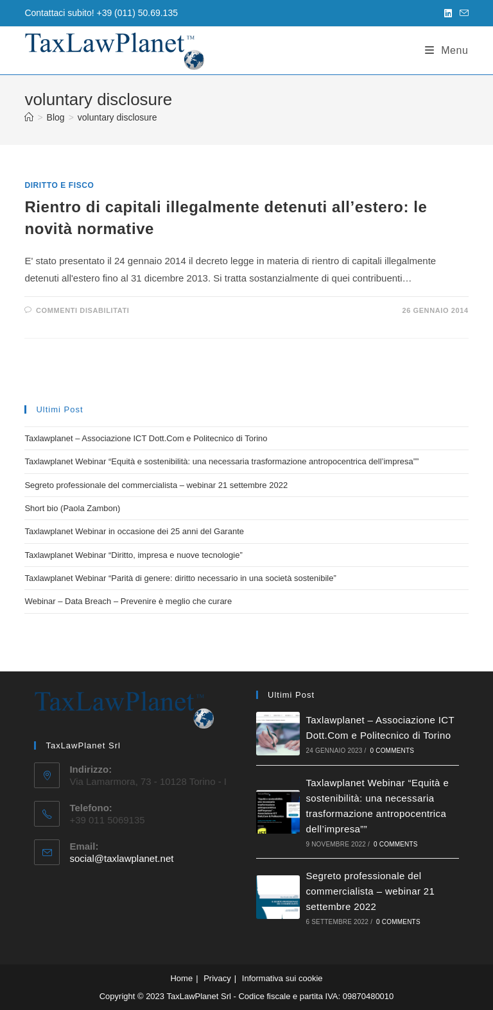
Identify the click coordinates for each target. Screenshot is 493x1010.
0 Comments (392, 750)
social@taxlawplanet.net (121, 858)
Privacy (217, 978)
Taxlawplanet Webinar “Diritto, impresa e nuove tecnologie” (133, 555)
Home (181, 978)
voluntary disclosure (117, 117)
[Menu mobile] (447, 50)
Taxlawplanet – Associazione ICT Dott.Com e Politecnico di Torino (145, 438)
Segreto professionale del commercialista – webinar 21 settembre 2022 (156, 485)
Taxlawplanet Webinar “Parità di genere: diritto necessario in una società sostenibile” (180, 578)
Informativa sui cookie (282, 978)
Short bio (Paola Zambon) (72, 508)
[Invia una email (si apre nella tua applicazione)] (462, 13)
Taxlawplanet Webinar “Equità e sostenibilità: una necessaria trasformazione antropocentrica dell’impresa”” (221, 461)
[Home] (28, 117)
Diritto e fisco (59, 185)
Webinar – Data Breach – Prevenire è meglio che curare (128, 601)
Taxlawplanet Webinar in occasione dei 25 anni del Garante (134, 531)
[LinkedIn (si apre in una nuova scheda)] (448, 13)
